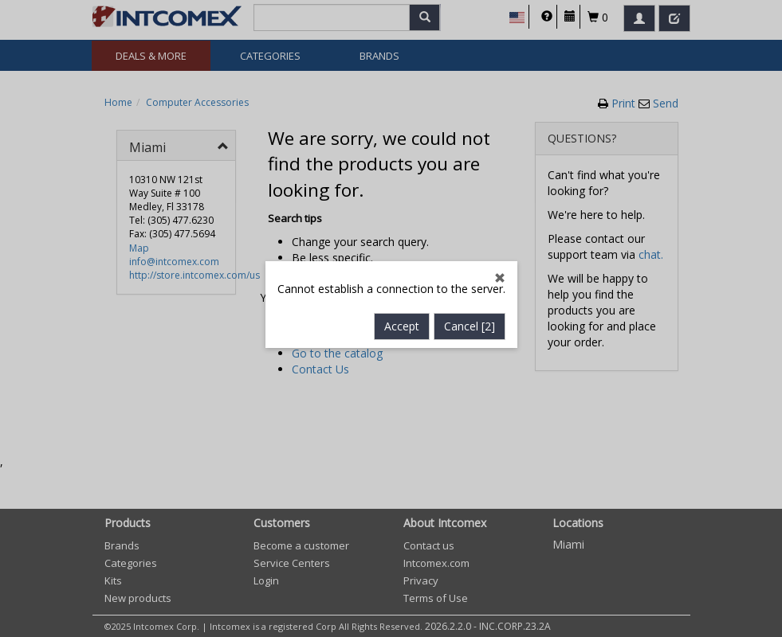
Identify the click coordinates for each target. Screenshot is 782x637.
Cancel (469, 321)
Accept (401, 321)
